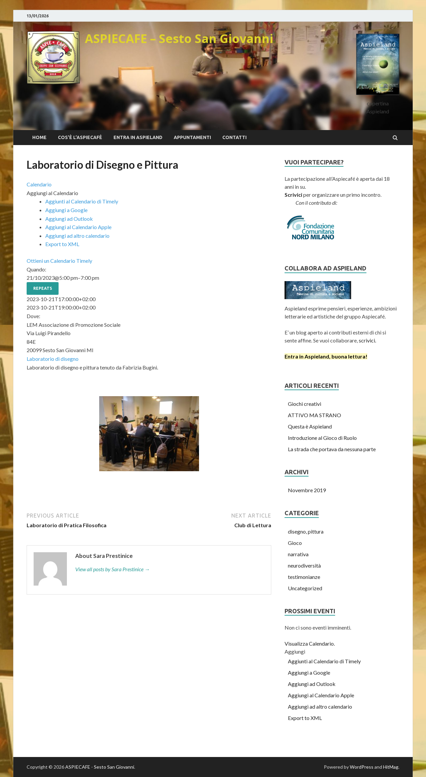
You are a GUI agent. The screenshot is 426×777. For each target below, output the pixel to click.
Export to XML (62, 244)
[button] (52, 193)
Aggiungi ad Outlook (69, 218)
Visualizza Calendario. (310, 643)
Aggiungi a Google (66, 210)
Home (39, 137)
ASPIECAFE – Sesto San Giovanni (179, 38)
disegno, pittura (305, 531)
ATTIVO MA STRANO (314, 415)
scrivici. (367, 340)
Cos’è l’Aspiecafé (80, 137)
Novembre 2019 (307, 490)
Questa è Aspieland (310, 426)
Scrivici (293, 194)
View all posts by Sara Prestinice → (112, 569)
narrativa (298, 554)
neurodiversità (304, 565)
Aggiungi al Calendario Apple (78, 227)
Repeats (42, 288)
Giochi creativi (304, 404)
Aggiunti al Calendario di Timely (81, 201)
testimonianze (304, 577)
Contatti (234, 137)
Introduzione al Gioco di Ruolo (322, 438)
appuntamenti (192, 137)
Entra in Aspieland (137, 137)
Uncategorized (305, 588)
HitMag (390, 767)
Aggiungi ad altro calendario (77, 235)
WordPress (361, 767)
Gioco (295, 543)
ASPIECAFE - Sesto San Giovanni (99, 767)
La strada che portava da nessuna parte (332, 449)
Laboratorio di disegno (53, 358)
